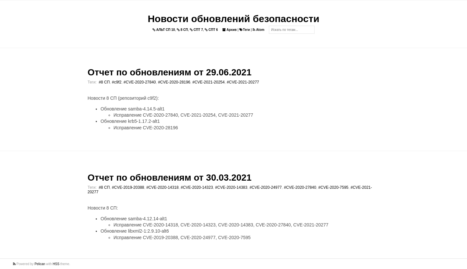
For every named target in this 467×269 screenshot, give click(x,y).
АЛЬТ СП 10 (163, 30)
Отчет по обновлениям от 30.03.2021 (169, 178)
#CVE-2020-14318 (162, 187)
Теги (244, 30)
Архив (229, 30)
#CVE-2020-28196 (174, 82)
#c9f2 (116, 82)
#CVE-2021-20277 (243, 82)
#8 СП (104, 82)
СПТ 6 (211, 30)
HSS (56, 264)
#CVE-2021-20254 (208, 82)
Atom (258, 30)
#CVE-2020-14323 (197, 187)
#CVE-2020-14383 (231, 187)
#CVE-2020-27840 (140, 82)
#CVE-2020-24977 (265, 187)
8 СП (182, 30)
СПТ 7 (196, 30)
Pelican (39, 264)
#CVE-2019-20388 (128, 187)
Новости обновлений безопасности (233, 18)
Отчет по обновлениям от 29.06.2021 (169, 72)
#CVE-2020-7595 (333, 187)
